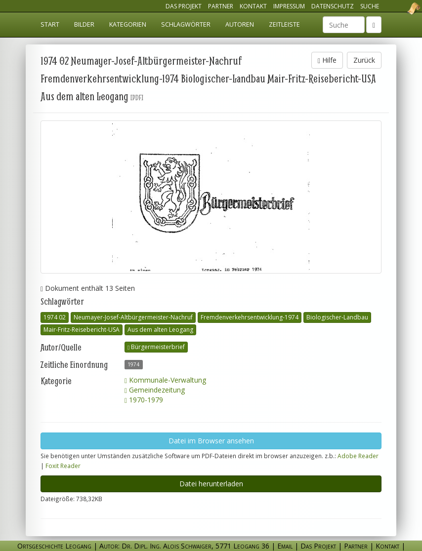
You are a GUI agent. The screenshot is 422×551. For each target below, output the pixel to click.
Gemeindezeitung (155, 389)
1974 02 (54, 317)
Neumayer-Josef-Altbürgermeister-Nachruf (133, 317)
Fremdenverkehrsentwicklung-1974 (249, 317)
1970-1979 (144, 399)
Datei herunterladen (211, 483)
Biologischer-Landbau (337, 317)
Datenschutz (332, 6)
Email (285, 546)
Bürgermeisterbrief (156, 347)
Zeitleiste (284, 24)
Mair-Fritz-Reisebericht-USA (81, 329)
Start (50, 24)
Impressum (289, 6)
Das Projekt (184, 6)
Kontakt (253, 6)
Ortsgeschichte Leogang (401, 8)
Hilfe (327, 60)
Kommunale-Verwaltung (165, 380)
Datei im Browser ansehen (211, 440)
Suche (369, 6)
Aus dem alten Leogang (160, 329)
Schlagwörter (186, 24)
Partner (220, 6)
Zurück (364, 60)
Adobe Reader (358, 456)
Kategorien (127, 24)
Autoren (239, 24)
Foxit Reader (63, 466)
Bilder (84, 24)
